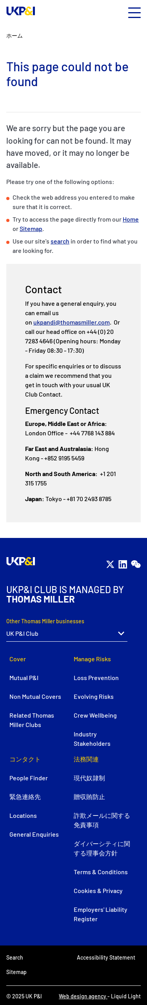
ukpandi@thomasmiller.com (71, 322)
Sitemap (31, 228)
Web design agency (83, 996)
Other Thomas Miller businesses (45, 621)
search (60, 241)
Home (131, 219)
